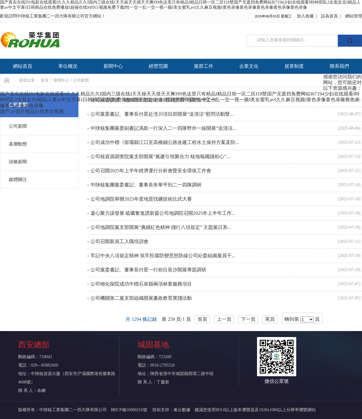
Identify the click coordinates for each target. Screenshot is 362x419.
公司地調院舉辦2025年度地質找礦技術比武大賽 (141, 199)
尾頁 (270, 319)
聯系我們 (339, 66)
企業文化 (249, 66)
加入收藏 (305, 16)
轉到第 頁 (302, 319)
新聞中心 (113, 66)
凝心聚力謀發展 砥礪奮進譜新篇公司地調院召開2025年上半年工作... (163, 213)
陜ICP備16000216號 (129, 410)
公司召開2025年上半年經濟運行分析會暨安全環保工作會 (151, 170)
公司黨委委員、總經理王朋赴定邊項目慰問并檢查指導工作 (153, 99)
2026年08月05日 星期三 (273, 16)
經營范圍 (158, 66)
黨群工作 (203, 66)
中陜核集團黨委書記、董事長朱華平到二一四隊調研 (146, 184)
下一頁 (248, 319)
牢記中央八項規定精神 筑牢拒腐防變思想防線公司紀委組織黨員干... (163, 255)
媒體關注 (18, 179)
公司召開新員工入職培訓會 (119, 241)
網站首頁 (22, 66)
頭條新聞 (18, 161)
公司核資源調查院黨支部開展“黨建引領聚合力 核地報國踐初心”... (160, 156)
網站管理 (353, 16)
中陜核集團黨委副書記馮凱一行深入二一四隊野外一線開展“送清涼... (163, 128)
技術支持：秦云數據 (171, 410)
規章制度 (294, 66)
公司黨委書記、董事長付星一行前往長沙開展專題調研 (148, 269)
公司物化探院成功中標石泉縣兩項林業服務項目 (141, 283)
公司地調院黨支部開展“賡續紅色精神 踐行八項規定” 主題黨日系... (161, 227)
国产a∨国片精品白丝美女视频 (32, 111)
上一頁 (224, 319)
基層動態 (18, 144)
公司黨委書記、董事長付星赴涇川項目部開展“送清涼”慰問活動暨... (162, 114)
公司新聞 (18, 126)
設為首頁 (329, 16)
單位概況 (68, 66)
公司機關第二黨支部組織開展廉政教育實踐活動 (141, 298)
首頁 (45, 80)
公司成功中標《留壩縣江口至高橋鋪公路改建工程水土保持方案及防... (165, 142)
